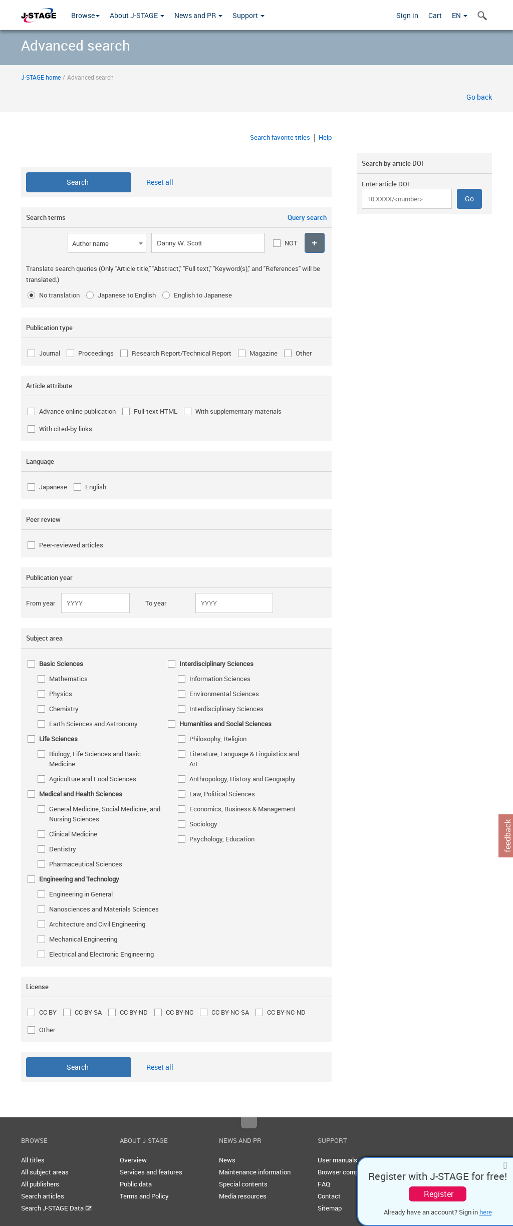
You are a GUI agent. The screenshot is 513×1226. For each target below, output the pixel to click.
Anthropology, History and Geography (242, 778)
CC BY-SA (88, 1012)
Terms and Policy (144, 1195)
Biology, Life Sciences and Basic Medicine (95, 758)
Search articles (42, 1195)
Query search (307, 217)
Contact (329, 1195)
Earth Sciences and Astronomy (93, 723)
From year (40, 602)
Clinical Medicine (73, 833)
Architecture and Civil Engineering (97, 924)
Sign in (407, 15)
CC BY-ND (134, 1012)
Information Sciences (219, 678)
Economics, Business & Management (242, 808)
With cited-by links (65, 428)
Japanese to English (127, 294)
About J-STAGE (137, 15)
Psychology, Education (221, 838)
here (485, 1211)
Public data (136, 1183)
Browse (85, 15)
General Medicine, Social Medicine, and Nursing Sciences (104, 813)
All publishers (40, 1183)
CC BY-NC (179, 1012)
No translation (59, 294)
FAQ (324, 1183)
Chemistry (64, 708)
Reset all (159, 182)
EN (459, 15)
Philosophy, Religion (217, 738)
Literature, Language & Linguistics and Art (244, 758)
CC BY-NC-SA (230, 1012)
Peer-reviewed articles (71, 544)
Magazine (263, 353)
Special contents (243, 1183)
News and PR (198, 15)
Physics (60, 693)
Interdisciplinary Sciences (226, 708)
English (95, 486)
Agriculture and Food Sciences (92, 778)
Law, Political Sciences (222, 793)
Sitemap (330, 1207)
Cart (435, 15)
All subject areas (45, 1171)
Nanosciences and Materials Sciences (104, 908)
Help (325, 137)
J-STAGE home (41, 77)
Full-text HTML (155, 411)
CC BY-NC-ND (286, 1012)
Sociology (203, 823)
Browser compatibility (349, 1171)
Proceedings (96, 353)
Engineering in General (81, 893)
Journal (49, 353)
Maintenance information (255, 1171)
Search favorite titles (280, 137)
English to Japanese (203, 294)
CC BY (48, 1012)
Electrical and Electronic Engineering (101, 954)
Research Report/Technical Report (181, 353)
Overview (133, 1159)
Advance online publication (77, 411)
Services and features (151, 1171)
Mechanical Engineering (83, 939)
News (227, 1159)
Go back (479, 97)
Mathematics (68, 678)
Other (304, 353)
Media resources (243, 1195)
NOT (291, 242)
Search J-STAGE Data (56, 1207)
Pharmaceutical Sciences (85, 863)
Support (248, 15)
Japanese (53, 486)
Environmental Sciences (224, 693)
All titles (33, 1159)
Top (249, 1122)
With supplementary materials (238, 411)
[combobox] (107, 243)
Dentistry (62, 848)
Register (438, 1193)
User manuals (337, 1159)
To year (155, 602)
